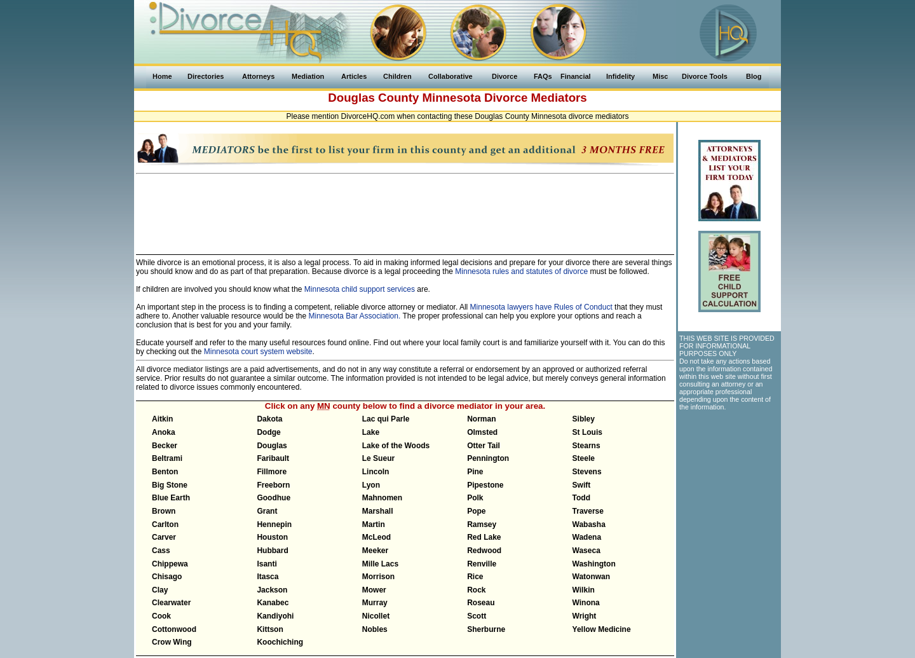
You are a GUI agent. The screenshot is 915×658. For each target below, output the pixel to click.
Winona (586, 602)
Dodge (268, 432)
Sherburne (486, 629)
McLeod (376, 537)
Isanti (266, 563)
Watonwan (592, 576)
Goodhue (273, 497)
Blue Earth (171, 497)
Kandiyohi (275, 616)
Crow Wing (172, 642)
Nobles (375, 629)
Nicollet (376, 616)
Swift (582, 485)
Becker (164, 445)
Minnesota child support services (359, 289)
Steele (584, 458)
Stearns (586, 445)
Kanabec (272, 602)
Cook (161, 616)
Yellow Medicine (602, 629)
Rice (475, 576)
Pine (475, 471)
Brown (163, 511)
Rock (476, 590)
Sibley (584, 419)
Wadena (587, 537)
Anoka (163, 432)
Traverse (588, 511)
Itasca (267, 576)
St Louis (587, 432)
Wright (585, 616)
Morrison (378, 576)
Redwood (484, 550)
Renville (481, 563)
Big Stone (169, 485)
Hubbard (272, 550)
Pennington (488, 458)
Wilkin (584, 590)
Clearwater (171, 602)
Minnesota (452, 97)
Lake (370, 432)
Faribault (273, 458)
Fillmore (272, 471)
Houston (272, 537)
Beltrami (167, 458)
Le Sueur (378, 458)
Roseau (480, 602)
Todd (581, 497)
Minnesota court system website (258, 351)
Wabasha (589, 524)
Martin (373, 524)
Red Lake (484, 537)
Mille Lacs (380, 563)
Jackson (272, 590)
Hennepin (274, 524)
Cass (161, 550)
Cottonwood (174, 629)
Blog (753, 76)
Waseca (586, 550)
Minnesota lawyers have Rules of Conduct (541, 307)
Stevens (587, 471)
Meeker (375, 550)
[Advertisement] (405, 208)
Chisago (167, 576)
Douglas (272, 445)
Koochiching (280, 642)
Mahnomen (382, 497)
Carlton (165, 524)
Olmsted (482, 432)
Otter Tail (483, 445)
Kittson (270, 629)
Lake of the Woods (396, 445)
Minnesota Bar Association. (355, 316)
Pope (476, 511)
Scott (476, 616)
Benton (165, 471)
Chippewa (170, 563)
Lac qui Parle (386, 419)
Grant (267, 511)
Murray (375, 602)
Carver (164, 537)
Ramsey (481, 524)
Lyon (371, 485)
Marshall (377, 511)
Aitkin (162, 419)
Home (162, 76)
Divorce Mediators (535, 97)
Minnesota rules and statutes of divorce (521, 271)
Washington (594, 563)
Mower (374, 590)
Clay (160, 590)
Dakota (269, 419)
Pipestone (485, 485)
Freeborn (273, 485)
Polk (475, 497)
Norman (481, 419)
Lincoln (376, 471)
